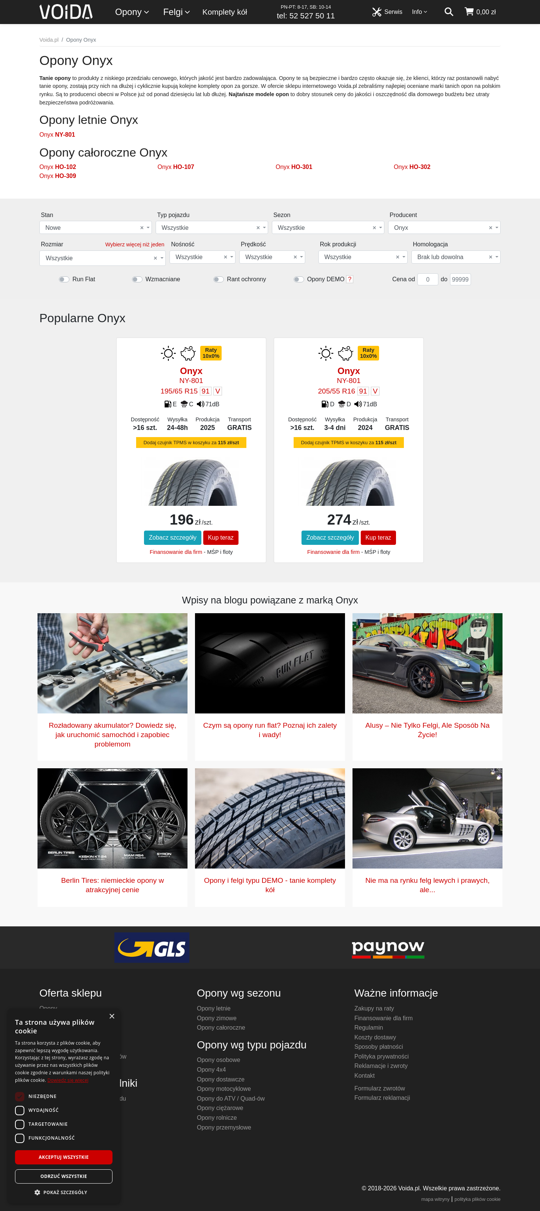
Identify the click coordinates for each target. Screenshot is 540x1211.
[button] (63, 1192)
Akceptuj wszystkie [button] (63, 1157)
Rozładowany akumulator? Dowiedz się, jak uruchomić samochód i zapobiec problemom (112, 734)
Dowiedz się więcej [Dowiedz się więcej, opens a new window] (67, 1080)
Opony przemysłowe (224, 1127)
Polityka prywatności (381, 1056)
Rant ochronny (246, 279)
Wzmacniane (163, 279)
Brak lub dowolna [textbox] (454, 257)
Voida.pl (48, 40)
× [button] (111, 1016)
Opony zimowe (217, 1018)
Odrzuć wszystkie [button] (63, 1176)
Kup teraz (221, 537)
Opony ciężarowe (220, 1108)
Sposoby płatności (378, 1047)
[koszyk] (480, 12)
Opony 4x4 (211, 1069)
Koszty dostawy (375, 1037)
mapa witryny (436, 1199)
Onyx (57, 134)
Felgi (177, 12)
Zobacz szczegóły (172, 537)
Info (420, 11)
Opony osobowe (218, 1060)
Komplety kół (224, 12)
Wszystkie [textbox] (211, 228)
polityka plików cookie (477, 1199)
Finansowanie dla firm (176, 552)
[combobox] (95, 227)
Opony (132, 12)
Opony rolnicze (217, 1117)
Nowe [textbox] (94, 228)
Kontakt (364, 1075)
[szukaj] (449, 12)
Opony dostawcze (220, 1079)
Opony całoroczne (221, 1027)
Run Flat (83, 279)
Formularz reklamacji (382, 1098)
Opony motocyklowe (224, 1089)
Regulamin (368, 1027)
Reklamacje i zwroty (381, 1066)
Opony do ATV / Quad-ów (231, 1098)
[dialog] (64, 1106)
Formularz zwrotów (379, 1088)
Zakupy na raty (374, 1008)
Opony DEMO (326, 279)
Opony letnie (214, 1008)
